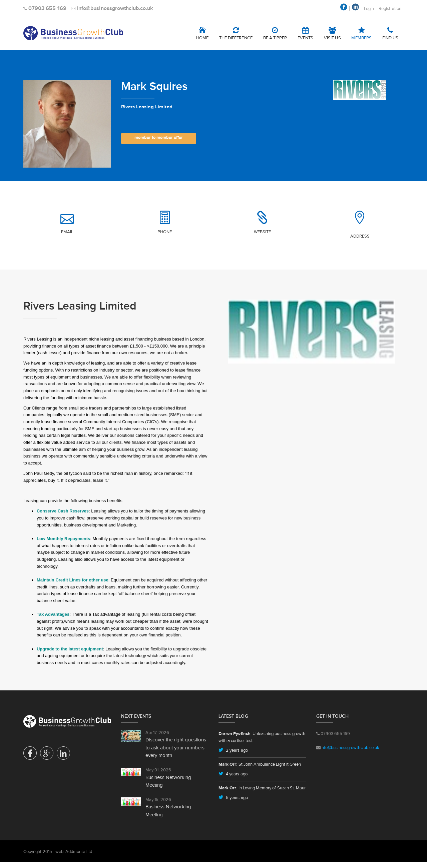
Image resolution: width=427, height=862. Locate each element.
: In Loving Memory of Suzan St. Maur (262, 787)
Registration (390, 8)
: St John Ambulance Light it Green (260, 764)
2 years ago (236, 750)
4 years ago (236, 773)
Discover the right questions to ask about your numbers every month (175, 747)
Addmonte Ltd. (79, 851)
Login (369, 8)
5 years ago (236, 797)
